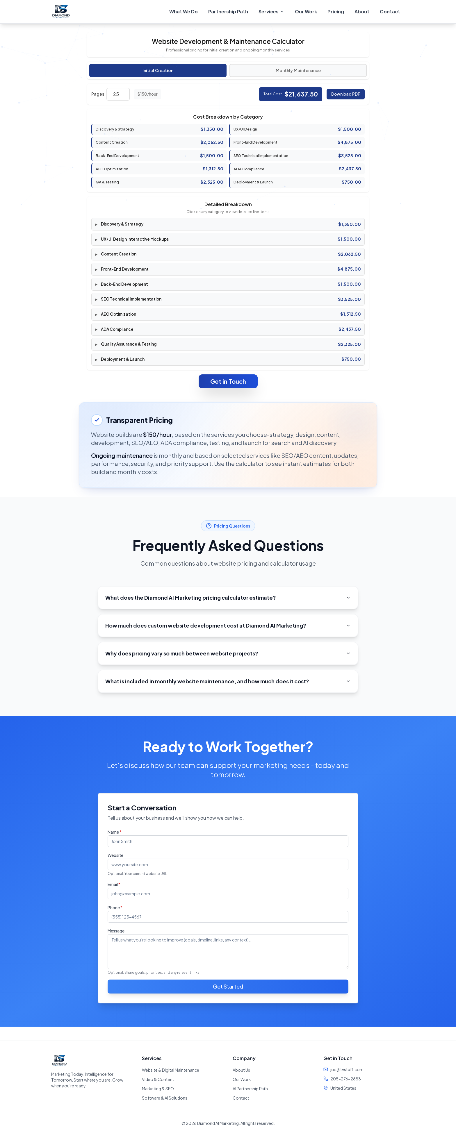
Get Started (228, 986)
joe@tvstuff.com (347, 1069)
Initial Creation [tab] (157, 70)
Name (115, 832)
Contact (241, 1097)
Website (115, 855)
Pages (97, 94)
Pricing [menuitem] (335, 11)
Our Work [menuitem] (306, 11)
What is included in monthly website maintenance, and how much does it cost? (228, 681)
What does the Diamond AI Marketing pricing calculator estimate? (228, 597)
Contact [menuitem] (390, 11)
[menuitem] (271, 11)
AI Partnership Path (250, 1088)
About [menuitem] (362, 11)
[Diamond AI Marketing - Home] (61, 12)
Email (114, 884)
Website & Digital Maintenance (170, 1070)
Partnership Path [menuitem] (228, 11)
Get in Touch (228, 381)
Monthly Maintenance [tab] (298, 70)
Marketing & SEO (158, 1088)
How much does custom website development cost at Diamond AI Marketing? (228, 625)
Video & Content (158, 1079)
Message (116, 930)
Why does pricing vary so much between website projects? (228, 653)
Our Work (242, 1079)
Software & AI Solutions (164, 1097)
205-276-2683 (345, 1078)
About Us (241, 1070)
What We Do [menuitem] (183, 11)
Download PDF (345, 94)
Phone (115, 907)
